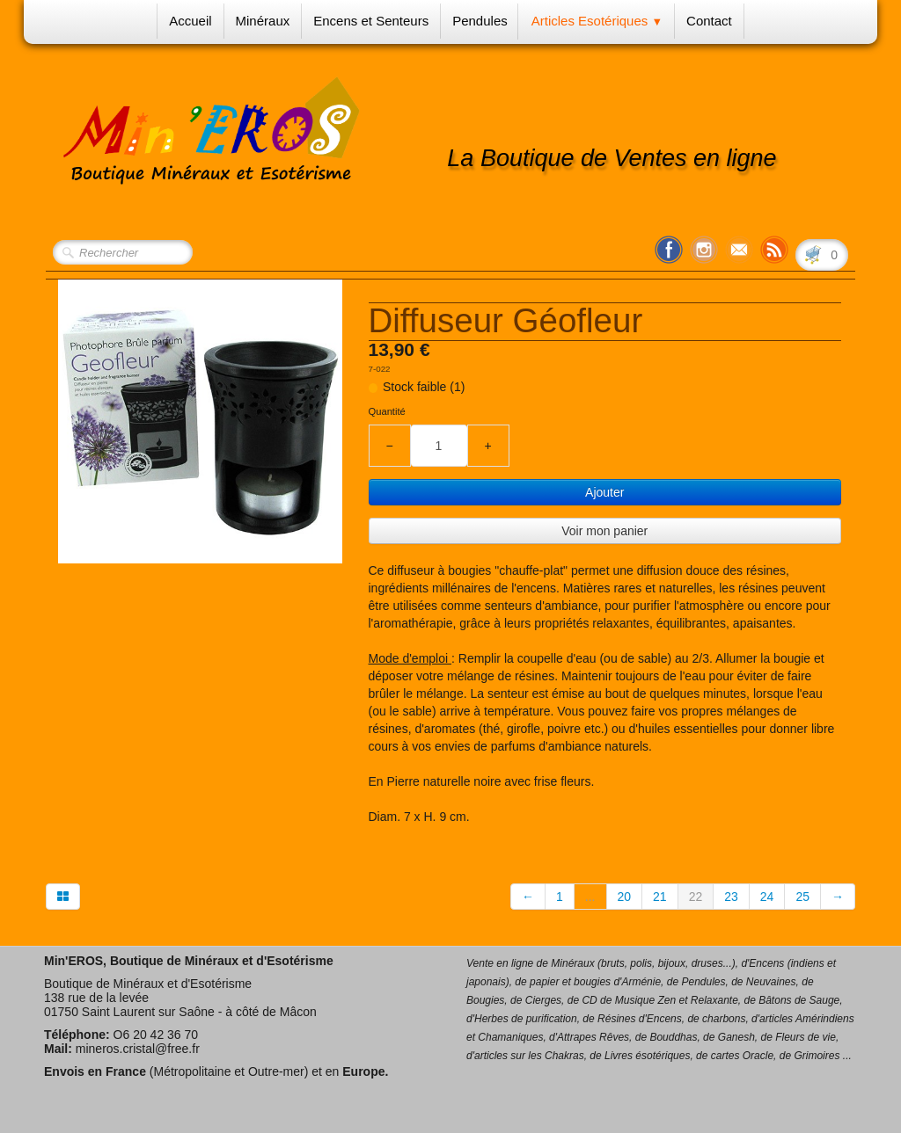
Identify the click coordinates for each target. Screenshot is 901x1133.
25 (802, 897)
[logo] (262, 132)
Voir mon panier (604, 531)
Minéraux (263, 20)
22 (696, 897)
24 (767, 897)
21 (660, 897)
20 (625, 897)
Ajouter (604, 492)
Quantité (387, 411)
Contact (709, 20)
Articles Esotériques (597, 20)
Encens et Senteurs (371, 20)
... (590, 897)
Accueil (190, 20)
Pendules (480, 20)
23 (731, 897)
